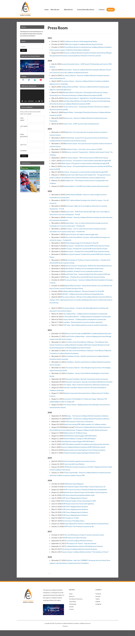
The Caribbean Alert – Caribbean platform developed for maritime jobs (85, 316)
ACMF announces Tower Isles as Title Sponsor (80, 427)
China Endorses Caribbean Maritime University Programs (80, 555)
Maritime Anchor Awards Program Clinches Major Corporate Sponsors (86, 498)
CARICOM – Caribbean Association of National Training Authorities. (83, 297)
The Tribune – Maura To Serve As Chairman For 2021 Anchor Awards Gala (87, 390)
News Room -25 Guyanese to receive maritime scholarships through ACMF (86, 172)
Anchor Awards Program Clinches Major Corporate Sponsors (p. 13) (85, 492)
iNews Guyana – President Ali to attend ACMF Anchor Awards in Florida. (88, 246)
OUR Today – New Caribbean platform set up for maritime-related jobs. (86, 328)
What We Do (68, 9)
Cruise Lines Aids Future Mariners (74, 470)
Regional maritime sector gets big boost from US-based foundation (84, 456)
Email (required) (24, 136)
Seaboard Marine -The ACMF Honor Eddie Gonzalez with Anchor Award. (87, 186)
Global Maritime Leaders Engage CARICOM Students (81, 441)
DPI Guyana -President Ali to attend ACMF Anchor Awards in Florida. (87, 249)
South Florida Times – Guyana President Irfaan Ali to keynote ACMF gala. (88, 277)
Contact (102, 9)
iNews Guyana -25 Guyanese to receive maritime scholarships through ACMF (86, 163)
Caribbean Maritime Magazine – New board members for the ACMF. (83, 294)
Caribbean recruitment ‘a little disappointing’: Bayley (81, 41)
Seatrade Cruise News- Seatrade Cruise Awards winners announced (87, 382)
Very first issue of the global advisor (73, 526)
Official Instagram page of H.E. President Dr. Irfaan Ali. (82, 243)
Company (23, 150)
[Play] (22, 101)
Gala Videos (72, 607)
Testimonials (72, 610)
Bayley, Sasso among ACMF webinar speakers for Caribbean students (86, 430)
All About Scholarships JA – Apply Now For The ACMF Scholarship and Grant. (87, 98)
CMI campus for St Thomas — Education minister (81, 549)
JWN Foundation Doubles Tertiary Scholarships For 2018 (78, 506)
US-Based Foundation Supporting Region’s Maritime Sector (82, 458)
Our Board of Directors (76, 604)
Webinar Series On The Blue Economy (76, 439)
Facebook (98, 599)
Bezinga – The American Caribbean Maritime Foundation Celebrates (87, 421)
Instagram (98, 610)
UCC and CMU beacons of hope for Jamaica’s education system (84, 541)
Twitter (97, 604)
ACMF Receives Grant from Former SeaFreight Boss (78, 509)
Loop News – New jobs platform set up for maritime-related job (83, 325)
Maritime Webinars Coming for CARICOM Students (80, 444)
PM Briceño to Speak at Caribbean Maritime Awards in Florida (84, 44)
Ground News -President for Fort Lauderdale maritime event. (84, 274)
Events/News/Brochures (85, 9)
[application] (32, 96)
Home (47, 9)
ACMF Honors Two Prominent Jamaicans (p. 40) (79, 532)
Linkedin (97, 607)
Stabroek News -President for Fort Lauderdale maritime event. (85, 271)
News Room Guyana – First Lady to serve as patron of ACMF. (84, 149)
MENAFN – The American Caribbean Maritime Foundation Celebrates (88, 424)
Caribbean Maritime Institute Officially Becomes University (85, 552)
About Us (71, 602)
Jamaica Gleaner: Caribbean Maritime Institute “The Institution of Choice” (85, 558)
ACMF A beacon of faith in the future (75, 543)
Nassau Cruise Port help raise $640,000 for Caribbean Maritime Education (89, 336)
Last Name (23, 127)
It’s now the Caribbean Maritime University (79, 546)
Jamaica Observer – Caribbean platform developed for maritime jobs (85, 322)
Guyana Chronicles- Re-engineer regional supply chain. (82, 234)
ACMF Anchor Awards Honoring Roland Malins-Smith (78, 501)
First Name (22, 119)
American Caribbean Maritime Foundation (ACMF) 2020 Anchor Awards (84, 453)
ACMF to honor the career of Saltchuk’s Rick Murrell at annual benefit (86, 495)
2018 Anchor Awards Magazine (74, 489)
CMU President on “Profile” (71, 524)
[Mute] (39, 101)
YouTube (97, 602)
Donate (110, 9)
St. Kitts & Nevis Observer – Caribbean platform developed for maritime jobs (87, 319)
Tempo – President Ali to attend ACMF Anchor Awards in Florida (85, 280)
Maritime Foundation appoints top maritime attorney (79, 467)
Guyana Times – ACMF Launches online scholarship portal (81, 124)
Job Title (23, 144)
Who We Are (55, 9)
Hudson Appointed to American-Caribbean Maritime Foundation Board (86, 529)
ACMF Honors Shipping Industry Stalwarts (75, 504)
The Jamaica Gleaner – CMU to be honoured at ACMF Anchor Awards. (87, 158)
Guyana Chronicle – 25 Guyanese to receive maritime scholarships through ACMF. (87, 160)
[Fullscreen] (42, 101)
